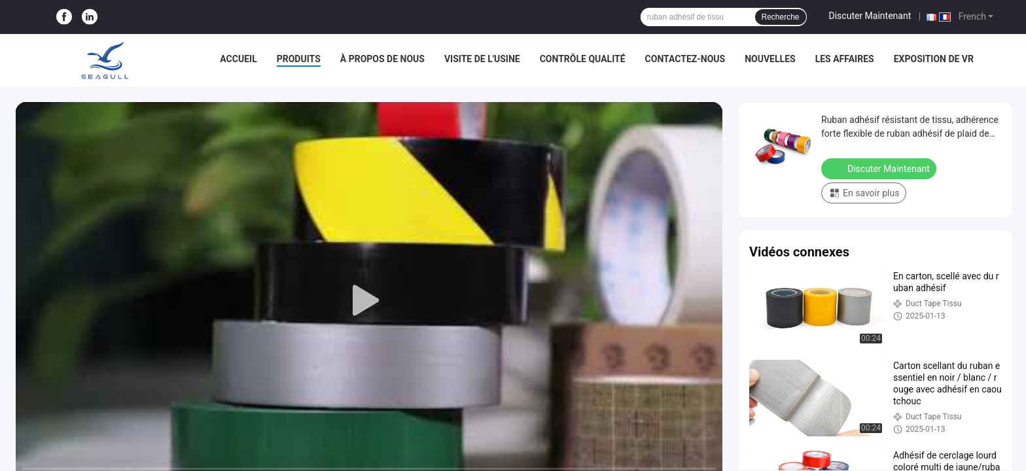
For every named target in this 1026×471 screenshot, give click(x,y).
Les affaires (844, 59)
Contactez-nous (685, 59)
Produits (299, 59)
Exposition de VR (934, 59)
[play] (369, 301)
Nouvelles (770, 59)
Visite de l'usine (482, 59)
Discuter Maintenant (870, 15)
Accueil (238, 59)
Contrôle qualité (583, 59)
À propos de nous (382, 59)
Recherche (781, 17)
